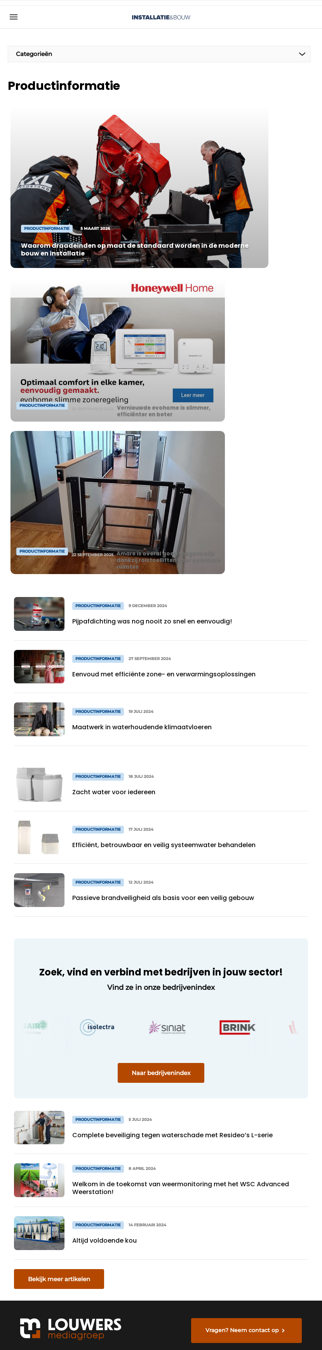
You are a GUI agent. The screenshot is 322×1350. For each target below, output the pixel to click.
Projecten (26, 1121)
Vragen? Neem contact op (245, 998)
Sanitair (23, 1151)
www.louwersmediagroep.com (265, 1281)
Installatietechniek (39, 1166)
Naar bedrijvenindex (161, 734)
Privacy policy (293, 1331)
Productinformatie (39, 1106)
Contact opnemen (101, 1134)
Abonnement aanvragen (106, 1111)
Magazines (102, 1091)
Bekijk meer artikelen (59, 940)
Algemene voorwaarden (239, 1331)
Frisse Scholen (33, 1181)
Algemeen (27, 1091)
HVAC (20, 1136)
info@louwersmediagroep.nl (262, 1125)
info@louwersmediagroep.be (263, 1241)
